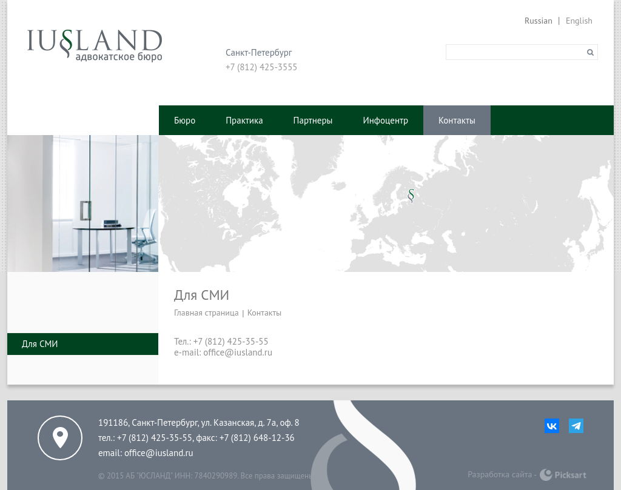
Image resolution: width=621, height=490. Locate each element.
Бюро (184, 120)
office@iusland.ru (158, 453)
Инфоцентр (386, 120)
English (579, 20)
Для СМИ (40, 343)
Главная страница (206, 312)
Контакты (456, 120)
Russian (538, 20)
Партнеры (313, 120)
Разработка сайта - (502, 474)
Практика (244, 120)
